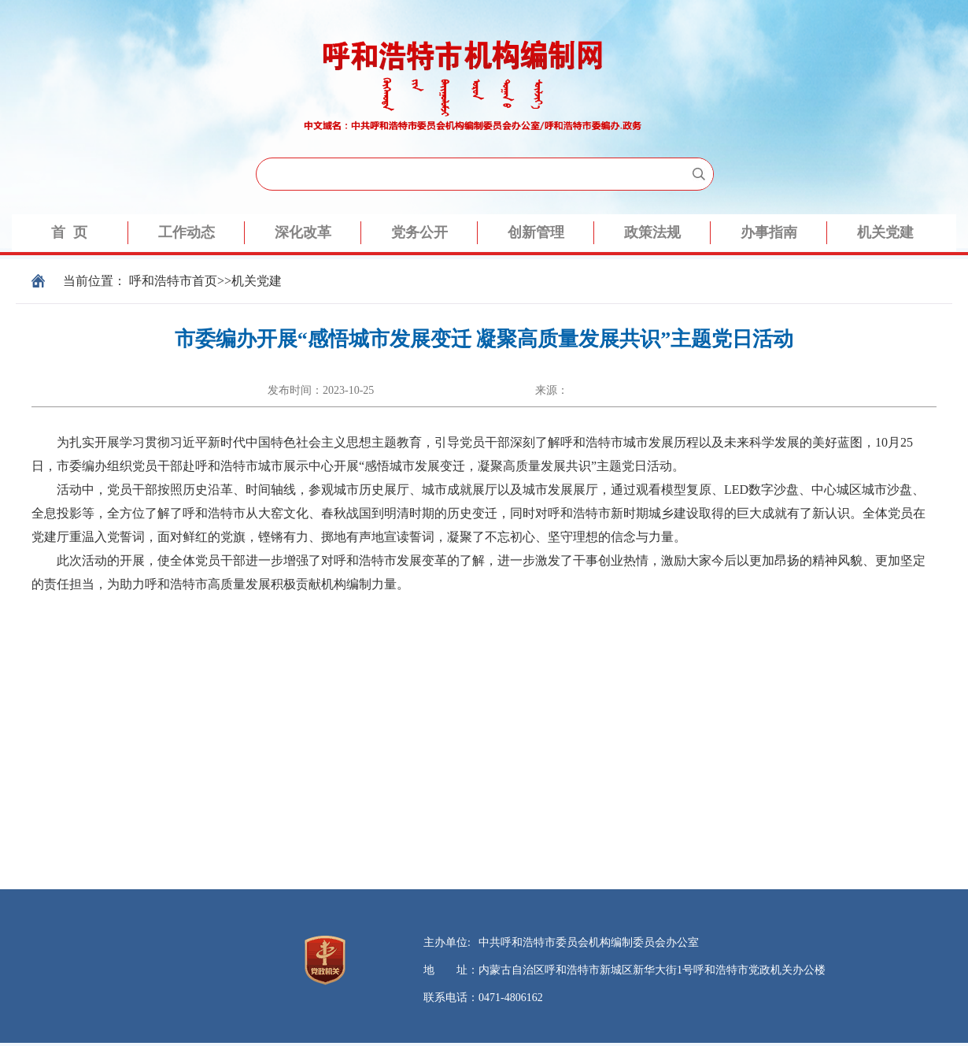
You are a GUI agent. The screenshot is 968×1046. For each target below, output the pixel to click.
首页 (204, 280)
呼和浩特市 (160, 280)
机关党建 (256, 280)
